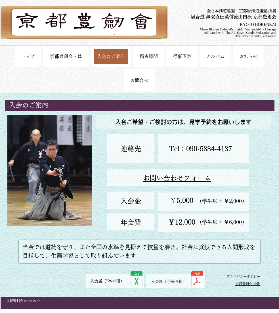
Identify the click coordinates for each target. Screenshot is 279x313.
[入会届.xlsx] (136, 280)
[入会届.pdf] (197, 280)
